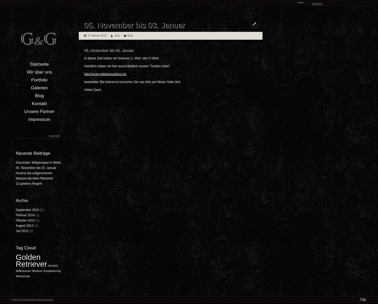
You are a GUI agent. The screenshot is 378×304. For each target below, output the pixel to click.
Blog (39, 95)
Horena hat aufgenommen (34, 173)
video (300, 2)
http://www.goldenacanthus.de (105, 74)
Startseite (39, 64)
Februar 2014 (25, 215)
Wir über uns (39, 72)
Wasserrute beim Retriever (34, 178)
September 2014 (27, 210)
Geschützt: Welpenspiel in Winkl (38, 162)
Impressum (39, 119)
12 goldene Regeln (29, 184)
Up (363, 299)
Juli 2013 (22, 231)
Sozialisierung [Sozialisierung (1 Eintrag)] (52, 270)
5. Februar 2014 (97, 35)
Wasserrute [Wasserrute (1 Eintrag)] (23, 276)
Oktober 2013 (25, 220)
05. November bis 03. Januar (36, 168)
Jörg (116, 35)
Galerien (39, 87)
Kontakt (39, 103)
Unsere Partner (39, 111)
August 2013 (24, 226)
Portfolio (39, 80)
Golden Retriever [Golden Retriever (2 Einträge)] (31, 260)
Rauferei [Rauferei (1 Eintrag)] (37, 270)
